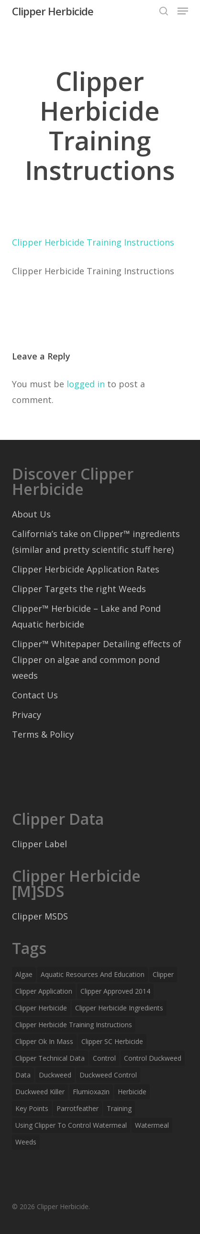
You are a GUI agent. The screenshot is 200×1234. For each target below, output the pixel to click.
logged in (86, 384)
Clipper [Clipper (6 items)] (163, 974)
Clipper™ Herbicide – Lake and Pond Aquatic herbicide (86, 616)
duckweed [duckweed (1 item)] (55, 1074)
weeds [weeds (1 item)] (25, 1141)
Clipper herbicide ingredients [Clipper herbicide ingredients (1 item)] (119, 1007)
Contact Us (35, 695)
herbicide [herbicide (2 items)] (132, 1091)
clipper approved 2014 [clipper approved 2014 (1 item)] (115, 991)
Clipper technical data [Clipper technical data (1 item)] (50, 1058)
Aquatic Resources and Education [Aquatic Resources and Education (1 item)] (92, 974)
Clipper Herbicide (52, 11)
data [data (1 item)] (23, 1074)
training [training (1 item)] (119, 1108)
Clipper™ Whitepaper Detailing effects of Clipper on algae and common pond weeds (96, 659)
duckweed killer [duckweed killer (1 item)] (40, 1091)
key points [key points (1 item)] (31, 1108)
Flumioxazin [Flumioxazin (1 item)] (91, 1091)
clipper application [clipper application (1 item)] (43, 991)
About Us (31, 514)
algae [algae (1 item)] (24, 974)
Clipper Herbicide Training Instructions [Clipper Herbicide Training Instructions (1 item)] (73, 1024)
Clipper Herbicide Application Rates (85, 569)
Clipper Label (39, 844)
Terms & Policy (43, 734)
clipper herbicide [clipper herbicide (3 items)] (41, 1007)
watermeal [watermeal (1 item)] (152, 1125)
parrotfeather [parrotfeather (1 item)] (77, 1108)
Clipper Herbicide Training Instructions (93, 242)
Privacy (26, 714)
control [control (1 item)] (104, 1058)
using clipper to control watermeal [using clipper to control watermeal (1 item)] (71, 1125)
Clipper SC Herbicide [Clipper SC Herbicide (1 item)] (112, 1041)
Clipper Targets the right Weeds (79, 589)
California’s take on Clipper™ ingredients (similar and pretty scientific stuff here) (96, 541)
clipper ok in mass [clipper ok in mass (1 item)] (44, 1041)
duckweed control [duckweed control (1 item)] (108, 1074)
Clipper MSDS (40, 916)
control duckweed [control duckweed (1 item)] (152, 1058)
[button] (183, 11)
